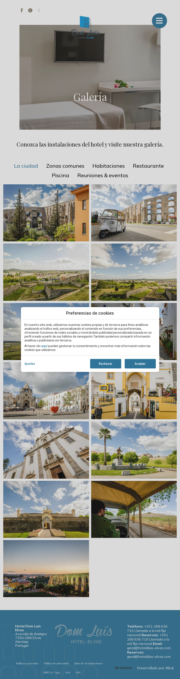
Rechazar (105, 363)
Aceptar (140, 363)
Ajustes (29, 363)
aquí (44, 346)
